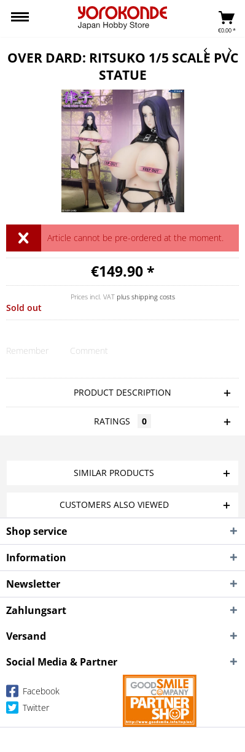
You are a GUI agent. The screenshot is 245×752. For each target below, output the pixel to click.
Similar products (114, 472)
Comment (89, 350)
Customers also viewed (114, 504)
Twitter (27, 710)
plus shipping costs (146, 296)
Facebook (33, 693)
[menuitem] (20, 18)
